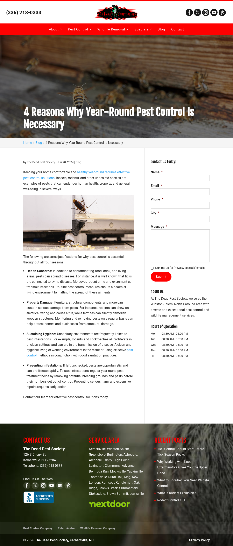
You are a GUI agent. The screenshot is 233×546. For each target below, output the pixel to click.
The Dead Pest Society (41, 162)
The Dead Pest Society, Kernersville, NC (64, 540)
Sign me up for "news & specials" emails (180, 267)
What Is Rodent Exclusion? (176, 493)
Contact (177, 29)
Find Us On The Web (38, 479)
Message (159, 227)
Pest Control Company (37, 528)
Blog (161, 29)
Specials (141, 29)
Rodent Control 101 (171, 500)
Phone (157, 199)
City (155, 213)
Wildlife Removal (111, 29)
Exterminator (66, 528)
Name (157, 172)
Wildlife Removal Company (97, 528)
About (54, 29)
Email (156, 186)
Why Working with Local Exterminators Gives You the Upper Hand (182, 467)
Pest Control (78, 29)
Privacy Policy (199, 540)
